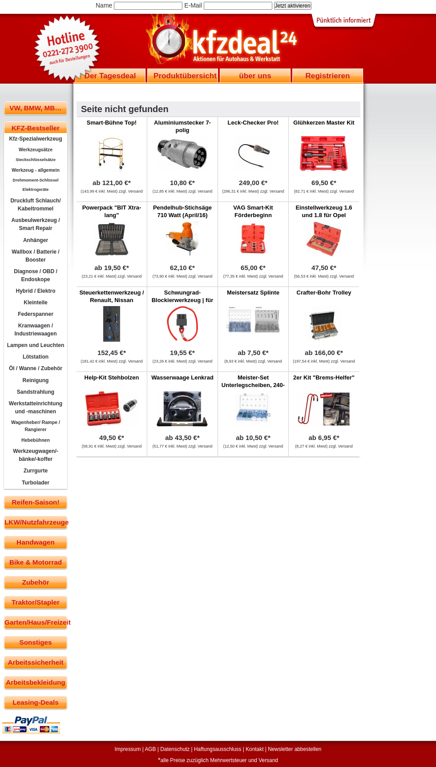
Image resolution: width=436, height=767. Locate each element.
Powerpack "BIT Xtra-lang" (111, 211)
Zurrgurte (36, 471)
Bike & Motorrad (35, 562)
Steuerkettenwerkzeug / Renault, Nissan (111, 296)
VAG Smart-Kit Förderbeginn (253, 211)
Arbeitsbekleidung (35, 682)
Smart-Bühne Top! (112, 122)
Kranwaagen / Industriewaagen (35, 330)
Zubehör (35, 582)
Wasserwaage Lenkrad (182, 377)
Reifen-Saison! (35, 502)
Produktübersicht (185, 75)
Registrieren (327, 75)
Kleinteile (36, 302)
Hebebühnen (35, 440)
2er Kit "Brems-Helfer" (324, 377)
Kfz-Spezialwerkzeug (35, 139)
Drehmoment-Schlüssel (36, 180)
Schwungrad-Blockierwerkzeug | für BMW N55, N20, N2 (183, 300)
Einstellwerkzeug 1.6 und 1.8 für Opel (323, 211)
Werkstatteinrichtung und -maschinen (35, 407)
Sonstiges (35, 642)
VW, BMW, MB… (35, 108)
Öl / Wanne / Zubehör (35, 368)
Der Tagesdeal (110, 75)
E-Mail (193, 5)
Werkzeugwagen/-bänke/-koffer (35, 455)
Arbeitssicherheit (36, 662)
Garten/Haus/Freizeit (35, 622)
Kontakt (254, 749)
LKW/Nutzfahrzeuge (35, 522)
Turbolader (35, 483)
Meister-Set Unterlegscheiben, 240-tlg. (253, 385)
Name (104, 5)
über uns (255, 75)
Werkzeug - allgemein (36, 170)
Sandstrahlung (35, 392)
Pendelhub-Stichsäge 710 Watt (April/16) (182, 211)
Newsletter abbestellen (294, 749)
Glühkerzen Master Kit (323, 122)
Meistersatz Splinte (253, 292)
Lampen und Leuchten (36, 345)
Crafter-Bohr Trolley (324, 292)
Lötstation (35, 357)
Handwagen (35, 542)
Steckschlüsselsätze (36, 159)
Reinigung (36, 380)
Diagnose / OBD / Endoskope (35, 275)
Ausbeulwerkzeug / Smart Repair (35, 224)
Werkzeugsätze (35, 149)
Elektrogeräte (36, 189)
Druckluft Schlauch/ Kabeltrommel (35, 205)
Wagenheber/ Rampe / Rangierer (35, 426)
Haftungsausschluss (217, 749)
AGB (150, 749)
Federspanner (35, 314)
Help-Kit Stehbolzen (112, 377)
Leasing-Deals (35, 702)
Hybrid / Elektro (35, 291)
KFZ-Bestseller (36, 128)
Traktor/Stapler (36, 602)
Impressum (128, 749)
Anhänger (35, 240)
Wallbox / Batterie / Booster (35, 256)
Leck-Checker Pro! (253, 122)
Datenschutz (175, 749)
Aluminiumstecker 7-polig (182, 126)
